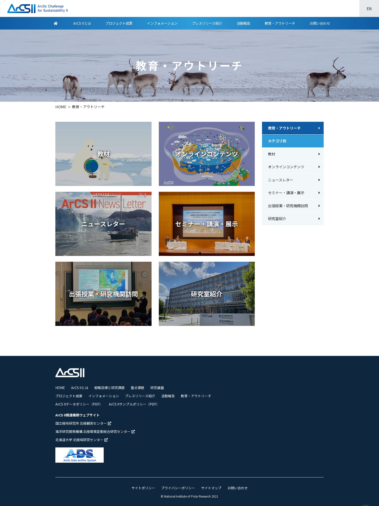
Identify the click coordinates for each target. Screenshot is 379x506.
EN (369, 8)
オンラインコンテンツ (286, 166)
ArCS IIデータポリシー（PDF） (79, 404)
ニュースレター (280, 179)
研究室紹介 (277, 218)
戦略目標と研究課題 (109, 387)
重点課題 (137, 387)
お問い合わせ (320, 23)
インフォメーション (162, 23)
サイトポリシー (143, 487)
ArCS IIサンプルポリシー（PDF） (134, 404)
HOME (60, 387)
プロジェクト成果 (118, 23)
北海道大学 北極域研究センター (81, 439)
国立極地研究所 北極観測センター (83, 423)
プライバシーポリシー (178, 487)
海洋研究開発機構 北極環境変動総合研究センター (95, 431)
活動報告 (243, 23)
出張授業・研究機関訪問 (288, 205)
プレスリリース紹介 (207, 23)
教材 (271, 153)
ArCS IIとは (82, 23)
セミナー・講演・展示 (286, 192)
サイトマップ (211, 487)
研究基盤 (157, 387)
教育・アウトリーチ (280, 23)
